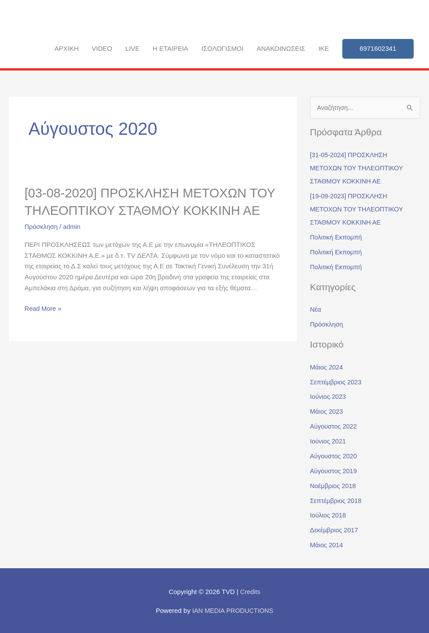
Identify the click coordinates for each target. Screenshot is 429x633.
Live (132, 48)
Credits (250, 590)
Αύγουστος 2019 (334, 470)
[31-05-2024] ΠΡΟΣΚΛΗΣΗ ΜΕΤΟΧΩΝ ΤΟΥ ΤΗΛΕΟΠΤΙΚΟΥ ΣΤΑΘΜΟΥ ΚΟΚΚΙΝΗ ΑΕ (358, 168)
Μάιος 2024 (327, 366)
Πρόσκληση (42, 242)
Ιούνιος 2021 (328, 440)
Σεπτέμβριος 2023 (336, 381)
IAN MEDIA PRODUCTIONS (232, 609)
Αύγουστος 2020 (334, 455)
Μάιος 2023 (327, 411)
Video (102, 48)
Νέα (315, 309)
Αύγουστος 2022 (334, 425)
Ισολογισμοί (222, 48)
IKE (323, 48)
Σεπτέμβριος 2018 (336, 499)
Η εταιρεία (170, 48)
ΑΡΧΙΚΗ (66, 48)
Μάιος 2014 (327, 544)
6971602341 (378, 48)
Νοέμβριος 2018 (333, 485)
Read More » (44, 324)
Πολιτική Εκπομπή (336, 237)
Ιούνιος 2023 (328, 396)
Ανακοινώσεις (281, 48)
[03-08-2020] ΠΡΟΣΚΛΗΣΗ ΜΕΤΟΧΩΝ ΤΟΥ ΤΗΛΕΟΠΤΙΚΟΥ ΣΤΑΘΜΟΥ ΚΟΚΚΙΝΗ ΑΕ (150, 210)
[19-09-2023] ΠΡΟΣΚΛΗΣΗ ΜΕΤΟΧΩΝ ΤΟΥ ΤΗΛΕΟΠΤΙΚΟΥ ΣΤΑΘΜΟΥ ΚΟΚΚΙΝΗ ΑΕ (358, 209)
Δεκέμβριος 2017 (334, 529)
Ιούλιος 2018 (328, 514)
